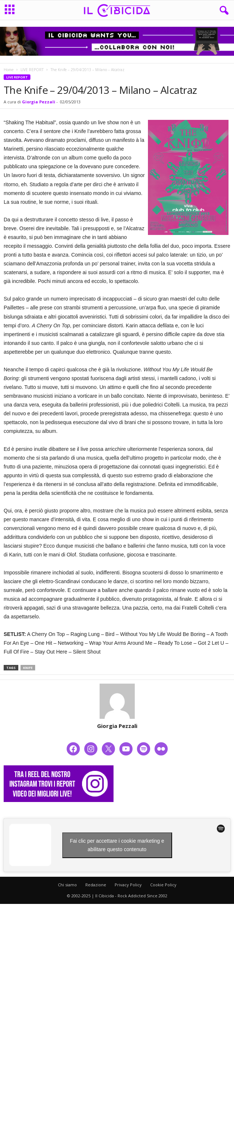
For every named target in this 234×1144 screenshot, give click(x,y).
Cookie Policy (163, 884)
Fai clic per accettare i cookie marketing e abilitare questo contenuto (117, 845)
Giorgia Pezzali (38, 101)
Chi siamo (67, 884)
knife (28, 667)
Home (9, 69)
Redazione (95, 884)
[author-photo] (117, 701)
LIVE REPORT (32, 69)
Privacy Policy (128, 884)
